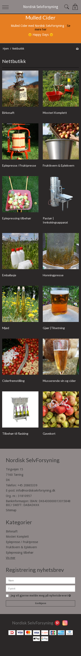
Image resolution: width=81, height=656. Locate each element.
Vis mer (10, 558)
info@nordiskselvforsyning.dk (35, 490)
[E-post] (40, 588)
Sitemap (11, 510)
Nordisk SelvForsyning (40, 7)
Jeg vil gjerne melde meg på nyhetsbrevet (41, 595)
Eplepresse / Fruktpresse (22, 542)
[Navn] (40, 580)
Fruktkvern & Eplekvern (21, 547)
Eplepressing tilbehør (19, 552)
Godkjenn (40, 603)
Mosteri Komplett (17, 536)
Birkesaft (11, 531)
